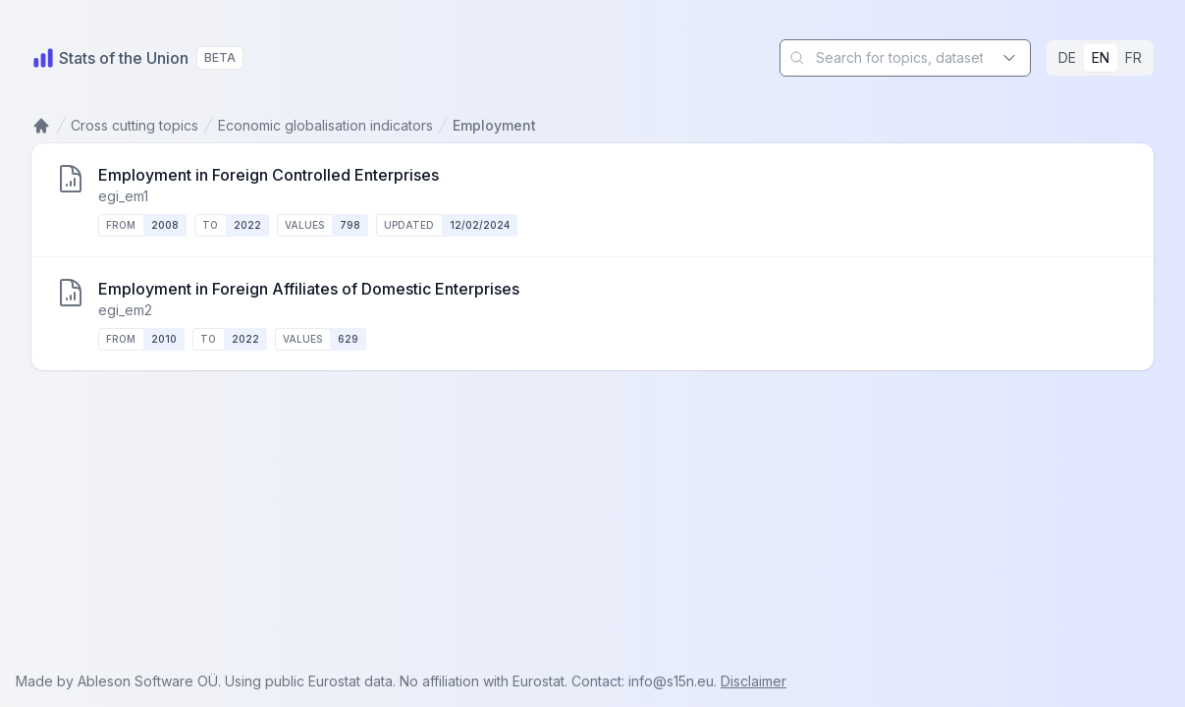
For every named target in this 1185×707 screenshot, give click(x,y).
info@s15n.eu (671, 681)
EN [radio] (1100, 57)
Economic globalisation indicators (325, 125)
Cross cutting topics (134, 125)
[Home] (110, 58)
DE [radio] (1067, 57)
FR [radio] (1133, 57)
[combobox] (905, 58)
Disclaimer (753, 681)
